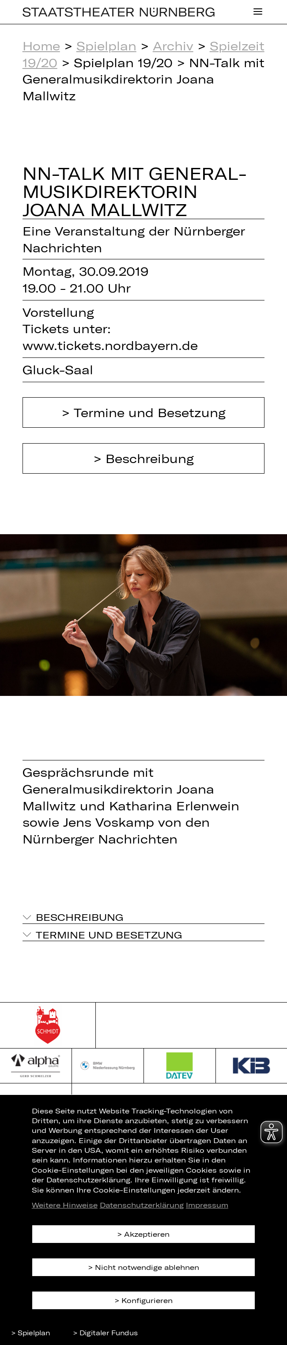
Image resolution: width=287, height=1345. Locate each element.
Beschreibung (150, 458)
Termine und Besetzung (150, 412)
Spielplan (106, 45)
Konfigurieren (147, 1300)
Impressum (207, 1205)
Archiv (173, 45)
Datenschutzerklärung (142, 1205)
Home (41, 45)
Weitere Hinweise (65, 1205)
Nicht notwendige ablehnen (147, 1267)
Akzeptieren (147, 1234)
